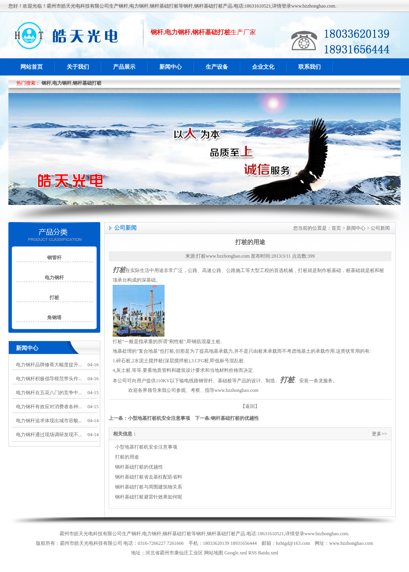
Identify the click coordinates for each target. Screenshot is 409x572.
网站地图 (213, 553)
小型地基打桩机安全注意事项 (159, 418)
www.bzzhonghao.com (236, 390)
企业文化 (263, 67)
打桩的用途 (127, 457)
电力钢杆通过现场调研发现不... (49, 434)
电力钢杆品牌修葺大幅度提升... (49, 364)
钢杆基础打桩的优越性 (235, 418)
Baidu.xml (268, 553)
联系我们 (309, 67)
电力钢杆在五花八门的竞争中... (49, 392)
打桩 (119, 269)
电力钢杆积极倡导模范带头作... (49, 378)
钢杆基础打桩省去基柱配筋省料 (148, 477)
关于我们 (78, 67)
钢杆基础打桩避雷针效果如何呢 (148, 497)
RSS (252, 553)
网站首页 (31, 67)
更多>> (379, 434)
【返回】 (250, 406)
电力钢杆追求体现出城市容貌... (49, 420)
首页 (336, 228)
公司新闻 (380, 228)
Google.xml (235, 553)
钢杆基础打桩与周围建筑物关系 (148, 487)
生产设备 (217, 67)
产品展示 (124, 67)
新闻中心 (170, 67)
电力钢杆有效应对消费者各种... (49, 406)
